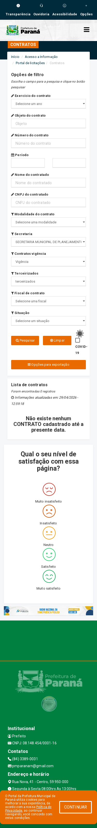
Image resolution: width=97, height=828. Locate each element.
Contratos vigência (28, 254)
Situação (20, 313)
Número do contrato (29, 135)
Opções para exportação (48, 364)
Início (15, 57)
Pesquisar (25, 340)
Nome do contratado (30, 175)
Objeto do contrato (28, 115)
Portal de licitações (30, 63)
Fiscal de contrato (27, 293)
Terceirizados (24, 273)
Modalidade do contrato (32, 214)
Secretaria (21, 234)
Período (19, 155)
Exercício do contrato (30, 96)
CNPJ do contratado (29, 194)
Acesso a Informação (41, 57)
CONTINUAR (75, 807)
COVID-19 (81, 350)
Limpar (57, 340)
